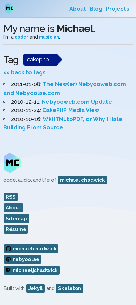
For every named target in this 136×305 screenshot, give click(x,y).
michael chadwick (82, 180)
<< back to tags (24, 72)
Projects (117, 9)
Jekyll (35, 288)
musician (49, 37)
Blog (96, 9)
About (77, 9)
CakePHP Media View (70, 110)
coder (21, 37)
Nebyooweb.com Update (77, 102)
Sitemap (16, 218)
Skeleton (69, 288)
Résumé (16, 229)
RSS (11, 197)
